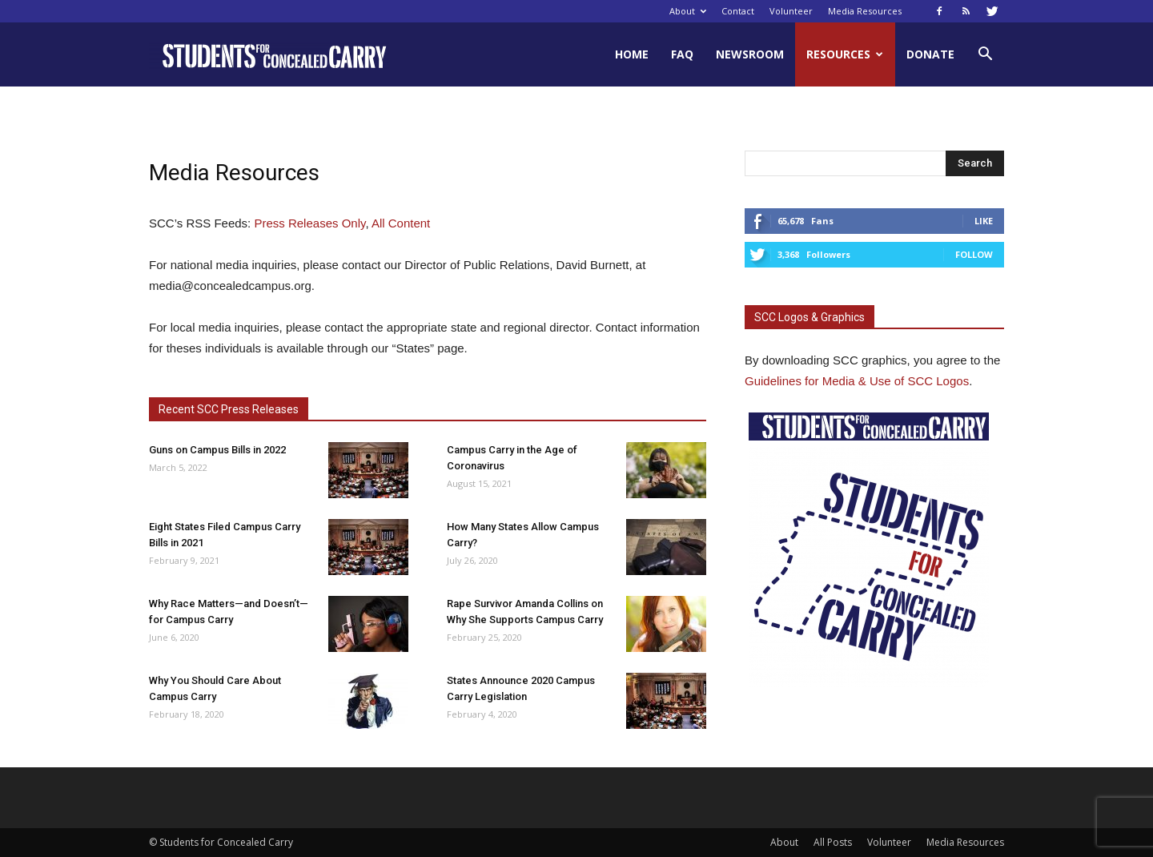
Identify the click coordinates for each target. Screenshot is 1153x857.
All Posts (833, 842)
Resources (844, 54)
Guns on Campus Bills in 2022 (217, 450)
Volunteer (791, 11)
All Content (401, 223)
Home (632, 54)
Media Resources (865, 11)
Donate (930, 54)
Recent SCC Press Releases (229, 409)
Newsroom (750, 54)
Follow (974, 254)
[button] (985, 55)
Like (983, 221)
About (687, 11)
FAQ (682, 54)
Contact (737, 11)
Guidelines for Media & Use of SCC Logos (857, 381)
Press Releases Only (309, 223)
